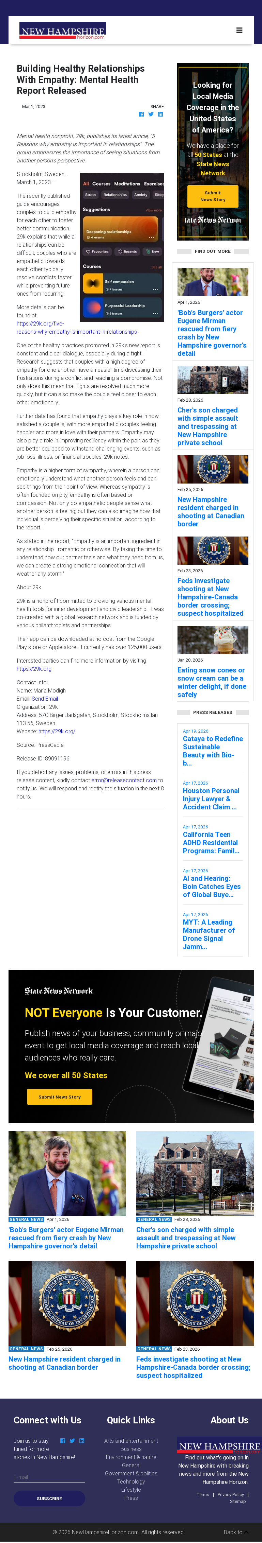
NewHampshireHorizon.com (105, 1532)
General (131, 1465)
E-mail (21, 1477)
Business (131, 1448)
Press (131, 1497)
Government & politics (131, 1473)
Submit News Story (213, 196)
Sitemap (238, 1501)
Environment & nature (131, 1457)
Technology (131, 1481)
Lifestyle (131, 1489)
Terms (203, 1494)
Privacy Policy (231, 1494)
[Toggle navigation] (239, 30)
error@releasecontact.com (124, 780)
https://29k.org (34, 668)
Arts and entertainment (131, 1440)
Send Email (45, 698)
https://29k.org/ (56, 731)
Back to (236, 1532)
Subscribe (49, 1499)
